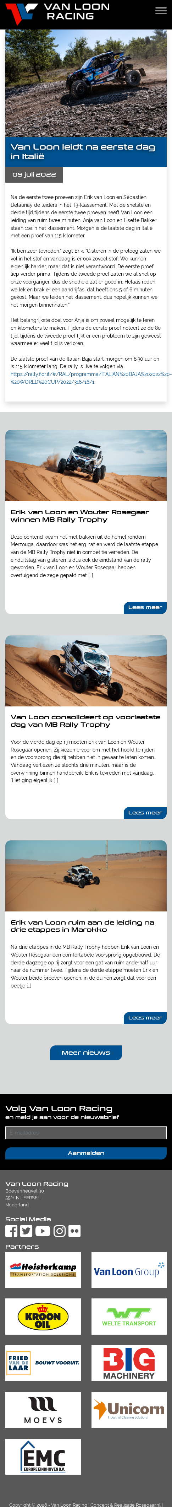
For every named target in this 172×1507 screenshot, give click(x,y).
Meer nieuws (86, 1052)
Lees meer (145, 607)
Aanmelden (86, 1153)
